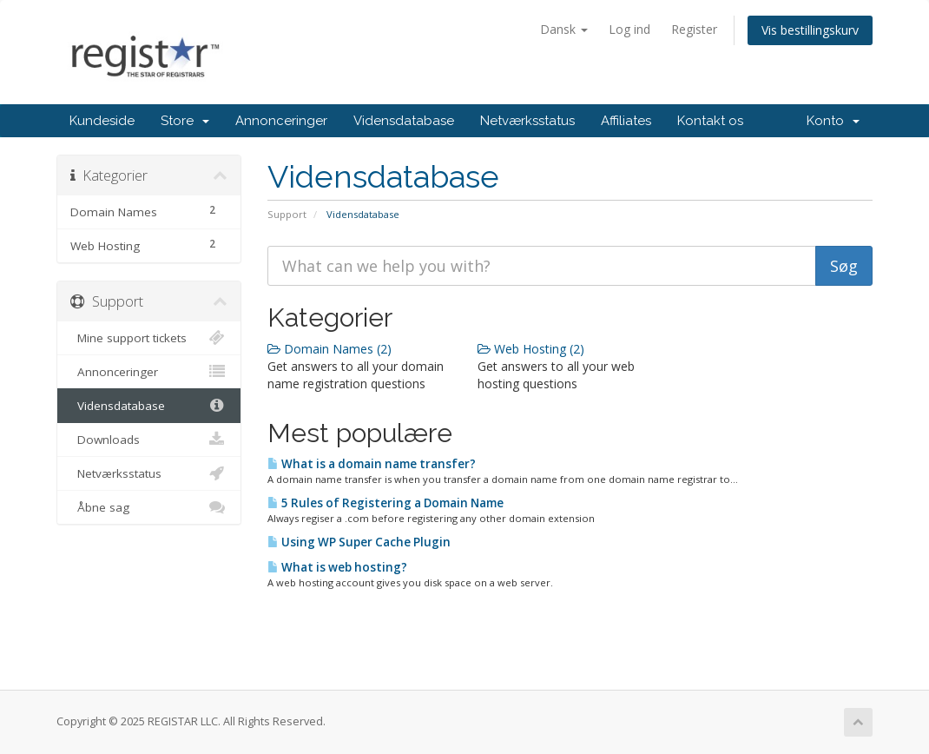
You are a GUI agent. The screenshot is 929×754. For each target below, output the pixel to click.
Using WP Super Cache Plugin (359, 542)
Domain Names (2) (329, 349)
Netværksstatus (527, 121)
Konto (833, 121)
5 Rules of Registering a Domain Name (385, 503)
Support (286, 214)
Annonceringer (281, 121)
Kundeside (102, 121)
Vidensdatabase (403, 121)
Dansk (564, 29)
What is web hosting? (337, 567)
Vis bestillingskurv (810, 30)
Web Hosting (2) (531, 349)
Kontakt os (710, 121)
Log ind (629, 29)
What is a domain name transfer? (371, 464)
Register (694, 29)
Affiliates (626, 121)
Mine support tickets (148, 337)
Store (185, 121)
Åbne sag (148, 507)
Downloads (148, 439)
